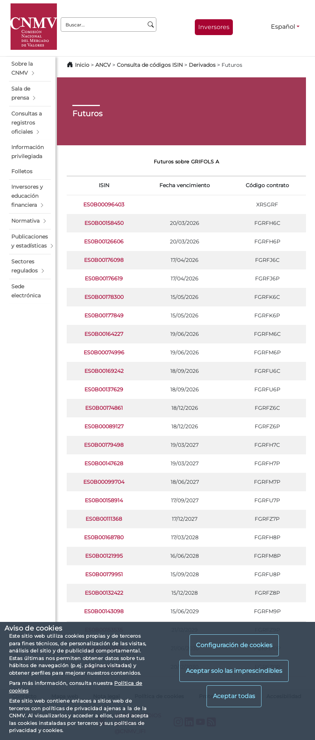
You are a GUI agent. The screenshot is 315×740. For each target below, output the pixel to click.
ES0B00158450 (104, 223)
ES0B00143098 (104, 611)
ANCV (103, 65)
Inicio (82, 65)
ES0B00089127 (104, 426)
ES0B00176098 (104, 260)
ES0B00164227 (103, 334)
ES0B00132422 (104, 592)
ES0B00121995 (104, 555)
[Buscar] (150, 24)
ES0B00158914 (104, 500)
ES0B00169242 (104, 371)
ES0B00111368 (104, 518)
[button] (30, 69)
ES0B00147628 (103, 463)
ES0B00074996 (104, 352)
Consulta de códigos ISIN (150, 65)
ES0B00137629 (103, 389)
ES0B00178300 (104, 297)
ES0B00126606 (104, 241)
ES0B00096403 (103, 204)
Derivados (202, 65)
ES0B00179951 (104, 574)
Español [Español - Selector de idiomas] (283, 26)
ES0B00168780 (104, 537)
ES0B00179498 (104, 445)
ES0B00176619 (104, 278)
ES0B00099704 (103, 481)
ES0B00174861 (104, 408)
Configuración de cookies (234, 645)
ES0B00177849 (104, 315)
